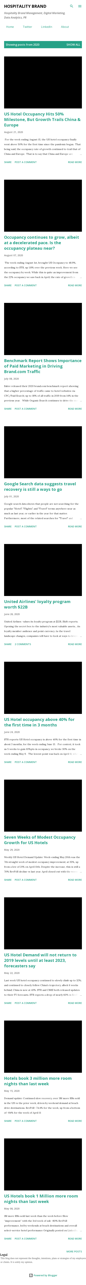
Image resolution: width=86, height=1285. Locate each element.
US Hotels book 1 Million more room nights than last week (41, 1198)
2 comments (23, 644)
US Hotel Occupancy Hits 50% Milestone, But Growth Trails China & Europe (42, 119)
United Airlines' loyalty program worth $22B (37, 604)
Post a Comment (26, 162)
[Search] (72, 6)
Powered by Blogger (43, 1275)
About (63, 27)
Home (8, 27)
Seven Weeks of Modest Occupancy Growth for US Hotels (40, 839)
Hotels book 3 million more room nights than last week (38, 1080)
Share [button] (8, 162)
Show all (73, 45)
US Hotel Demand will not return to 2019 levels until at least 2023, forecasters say (40, 960)
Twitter (25, 27)
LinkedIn (44, 27)
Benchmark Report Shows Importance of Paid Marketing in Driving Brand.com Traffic (43, 366)
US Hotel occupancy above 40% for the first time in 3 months (39, 722)
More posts (74, 1251)
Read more (75, 162)
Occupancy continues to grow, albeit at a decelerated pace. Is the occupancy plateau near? (41, 242)
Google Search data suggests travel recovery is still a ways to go (40, 486)
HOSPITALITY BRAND (25, 6)
